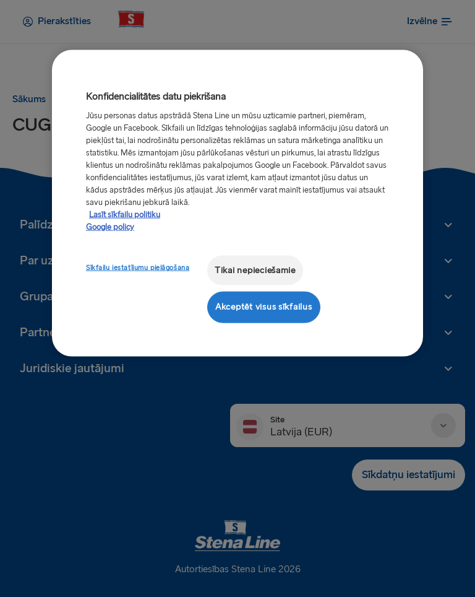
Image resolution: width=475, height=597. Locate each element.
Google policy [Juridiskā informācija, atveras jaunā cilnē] (110, 227)
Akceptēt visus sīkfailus (263, 307)
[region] (237, 203)
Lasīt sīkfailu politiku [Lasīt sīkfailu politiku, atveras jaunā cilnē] (124, 214)
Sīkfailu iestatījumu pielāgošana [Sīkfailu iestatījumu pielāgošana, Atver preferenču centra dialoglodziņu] (137, 267)
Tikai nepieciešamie (255, 269)
